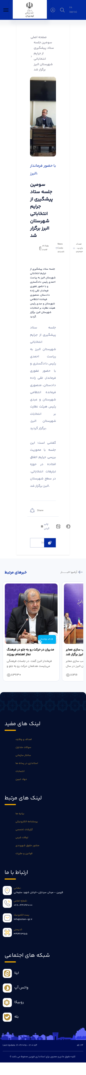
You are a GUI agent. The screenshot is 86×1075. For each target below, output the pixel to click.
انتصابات (20, 771)
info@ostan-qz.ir (23, 919)
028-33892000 (23, 905)
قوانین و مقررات (24, 853)
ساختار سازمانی (23, 755)
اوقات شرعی (21, 838)
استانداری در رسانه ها (26, 763)
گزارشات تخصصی (24, 830)
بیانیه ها (19, 814)
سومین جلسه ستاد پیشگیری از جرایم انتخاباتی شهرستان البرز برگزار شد (44, 56)
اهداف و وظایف (23, 739)
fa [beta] (73, 10)
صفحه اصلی (38, 37)
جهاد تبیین (21, 779)
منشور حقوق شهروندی (27, 845)
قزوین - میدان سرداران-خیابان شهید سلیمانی (38, 892)
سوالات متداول (23, 747)
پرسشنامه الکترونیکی (26, 822)
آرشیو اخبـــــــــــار (69, 572)
